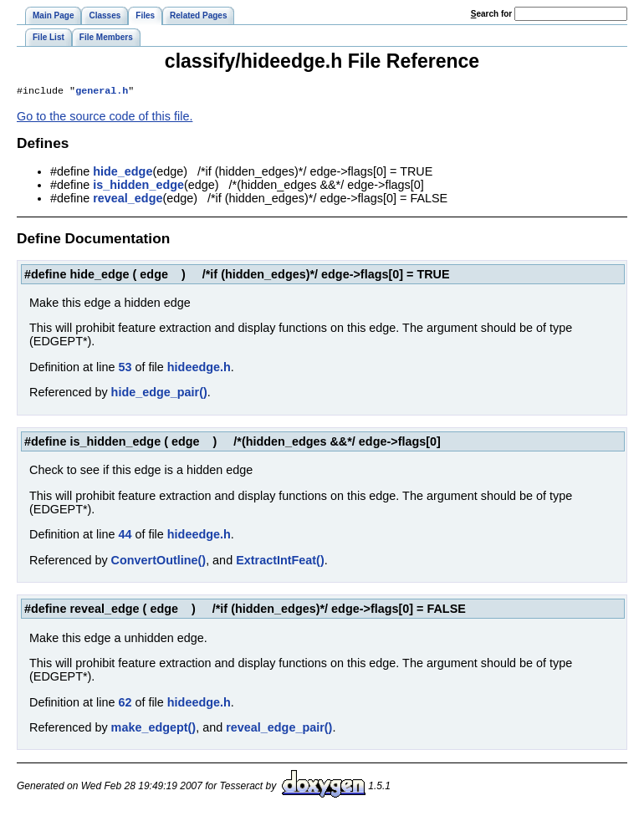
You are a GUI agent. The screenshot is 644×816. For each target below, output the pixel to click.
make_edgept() (154, 729)
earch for (491, 13)
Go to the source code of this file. (104, 118)
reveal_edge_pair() (279, 729)
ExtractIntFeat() (280, 562)
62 (124, 704)
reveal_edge (127, 200)
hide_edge (122, 173)
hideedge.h (199, 368)
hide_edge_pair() (159, 393)
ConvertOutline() (159, 562)
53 (124, 368)
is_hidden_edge (138, 186)
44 (124, 536)
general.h (101, 92)
